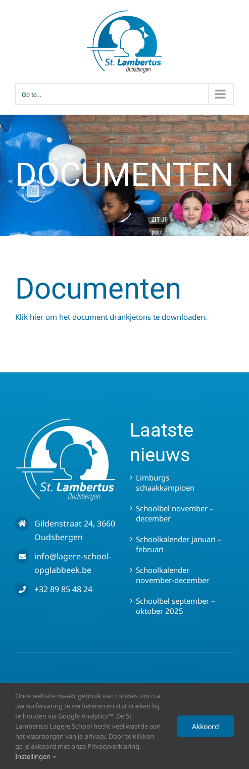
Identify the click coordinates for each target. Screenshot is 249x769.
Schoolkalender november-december (172, 575)
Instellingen (35, 756)
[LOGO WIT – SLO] (65, 421)
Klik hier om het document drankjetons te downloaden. (111, 317)
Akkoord (205, 726)
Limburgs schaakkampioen (165, 482)
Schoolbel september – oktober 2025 (175, 606)
